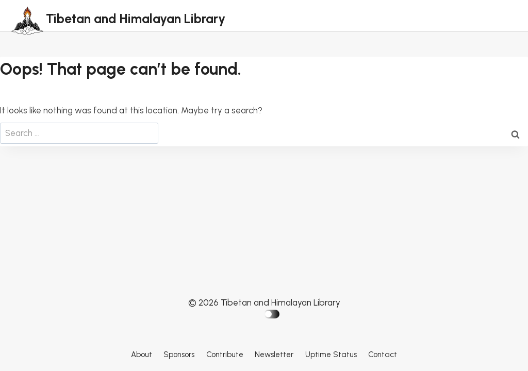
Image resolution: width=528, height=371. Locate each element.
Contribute (224, 354)
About (141, 354)
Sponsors (178, 354)
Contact (382, 354)
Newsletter (274, 354)
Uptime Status (331, 354)
